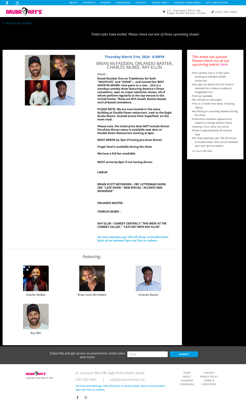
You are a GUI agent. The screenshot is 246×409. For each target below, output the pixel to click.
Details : (102, 74)
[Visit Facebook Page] (7, 3)
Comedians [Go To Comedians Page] (187, 384)
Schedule (89, 2)
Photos (106, 2)
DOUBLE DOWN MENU (187, 2)
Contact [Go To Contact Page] (209, 372)
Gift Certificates (217, 2)
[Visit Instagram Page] (17, 3)
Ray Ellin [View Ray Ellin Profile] (35, 333)
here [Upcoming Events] (223, 64)
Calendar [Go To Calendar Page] (187, 380)
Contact (141, 2)
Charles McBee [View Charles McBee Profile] (35, 295)
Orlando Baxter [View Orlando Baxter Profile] (148, 295)
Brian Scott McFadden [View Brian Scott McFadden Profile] (92, 295)
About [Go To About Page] (187, 376)
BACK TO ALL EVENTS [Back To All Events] (17, 23)
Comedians (123, 2)
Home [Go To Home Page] (186, 372)
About (73, 2)
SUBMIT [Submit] (184, 354)
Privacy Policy (209, 376)
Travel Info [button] (160, 2)
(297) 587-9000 (226, 11)
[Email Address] (147, 354)
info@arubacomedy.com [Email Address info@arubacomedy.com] (127, 379)
